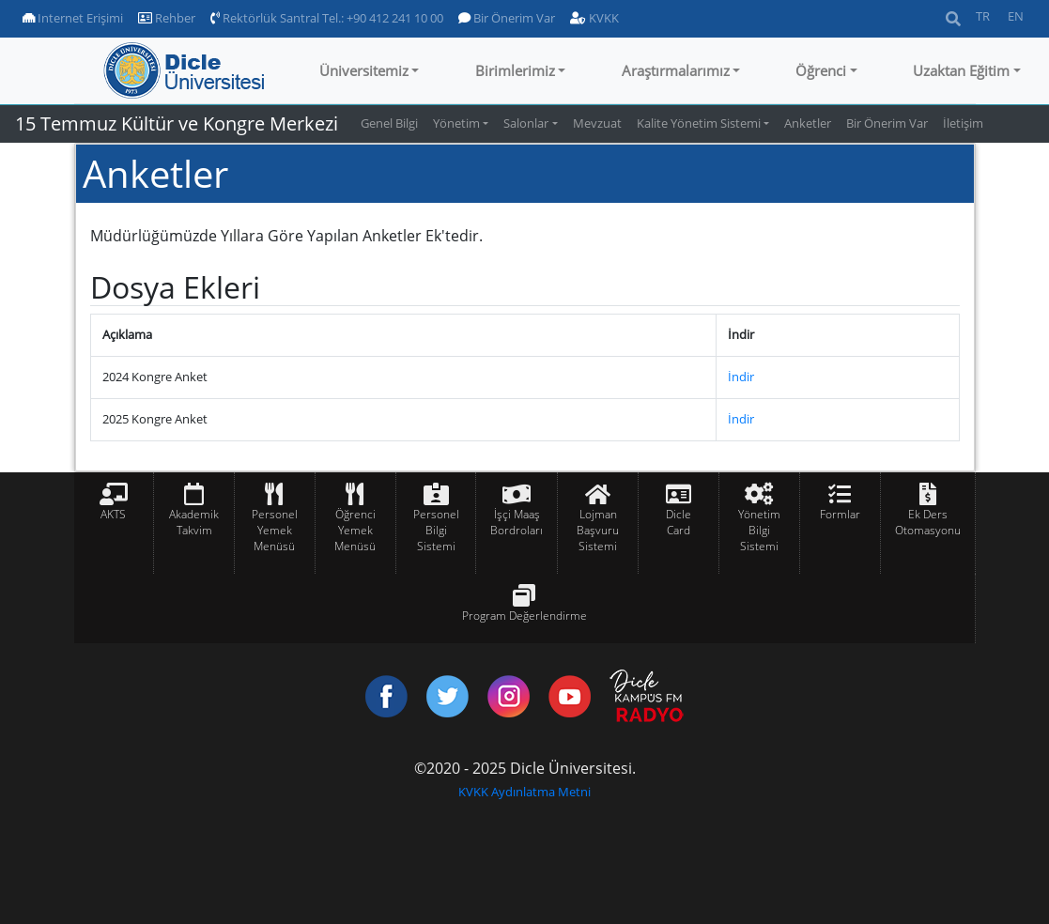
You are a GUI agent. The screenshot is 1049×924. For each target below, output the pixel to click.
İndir (741, 376)
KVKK (594, 17)
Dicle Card (678, 522)
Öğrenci (820, 70)
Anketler (807, 123)
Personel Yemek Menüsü (275, 530)
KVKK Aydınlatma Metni (524, 791)
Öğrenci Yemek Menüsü (355, 530)
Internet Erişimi (73, 17)
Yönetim (456, 123)
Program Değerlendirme (524, 616)
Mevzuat (597, 123)
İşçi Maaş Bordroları (516, 522)
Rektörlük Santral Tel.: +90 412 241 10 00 (326, 17)
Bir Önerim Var (506, 17)
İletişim (963, 123)
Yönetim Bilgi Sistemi (759, 530)
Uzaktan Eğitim (961, 70)
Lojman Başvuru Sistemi (598, 530)
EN (1016, 16)
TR (983, 16)
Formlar (840, 514)
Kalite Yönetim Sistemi (699, 123)
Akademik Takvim (194, 522)
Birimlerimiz (515, 70)
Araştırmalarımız (676, 70)
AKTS (113, 514)
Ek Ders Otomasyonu (928, 522)
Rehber (166, 17)
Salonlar (525, 123)
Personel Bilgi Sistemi (436, 530)
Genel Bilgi (389, 123)
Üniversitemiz (364, 70)
